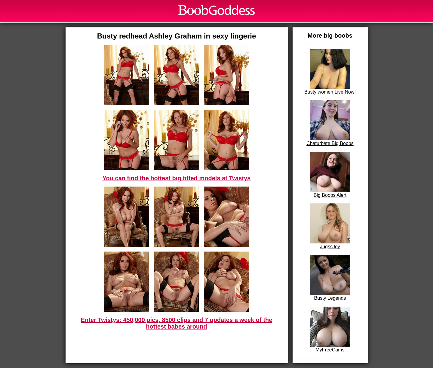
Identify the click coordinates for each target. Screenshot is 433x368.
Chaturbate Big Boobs (330, 123)
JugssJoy (330, 226)
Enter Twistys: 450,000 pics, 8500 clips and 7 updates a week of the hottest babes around (176, 323)
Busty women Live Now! (330, 71)
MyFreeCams (330, 329)
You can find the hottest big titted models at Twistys (177, 178)
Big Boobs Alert (330, 175)
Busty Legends (330, 278)
